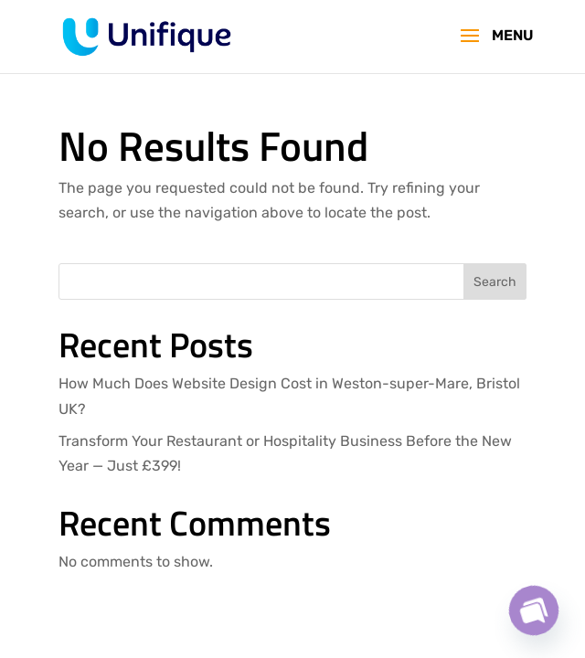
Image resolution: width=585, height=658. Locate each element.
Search (494, 282)
